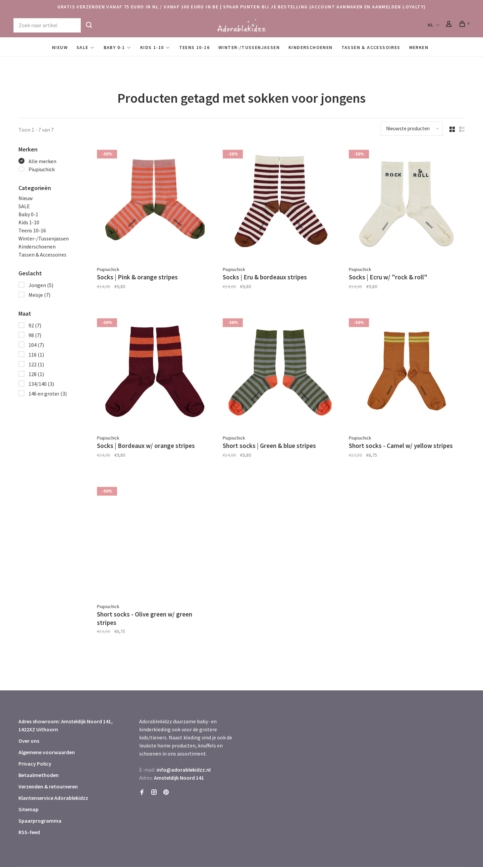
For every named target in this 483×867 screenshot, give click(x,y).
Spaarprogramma (39, 798)
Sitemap (28, 786)
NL (431, 25)
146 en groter (48, 393)
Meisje (39, 294)
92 (35, 325)
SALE (82, 47)
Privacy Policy (34, 741)
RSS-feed (29, 809)
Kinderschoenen (310, 47)
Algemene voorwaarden (46, 729)
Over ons (28, 718)
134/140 (41, 383)
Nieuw (60, 47)
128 (36, 374)
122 (36, 364)
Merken (418, 47)
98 (35, 335)
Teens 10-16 (194, 47)
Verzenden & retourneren (48, 764)
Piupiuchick (42, 169)
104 (36, 344)
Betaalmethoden (38, 752)
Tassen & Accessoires (370, 47)
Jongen (41, 285)
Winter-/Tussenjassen (249, 47)
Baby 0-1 (114, 47)
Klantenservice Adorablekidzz (53, 775)
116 (36, 354)
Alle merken (42, 161)
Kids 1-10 (152, 47)
